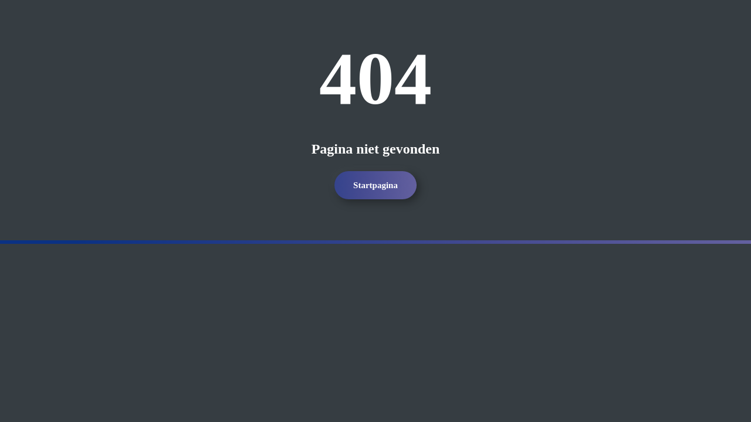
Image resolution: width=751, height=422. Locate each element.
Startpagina (375, 185)
